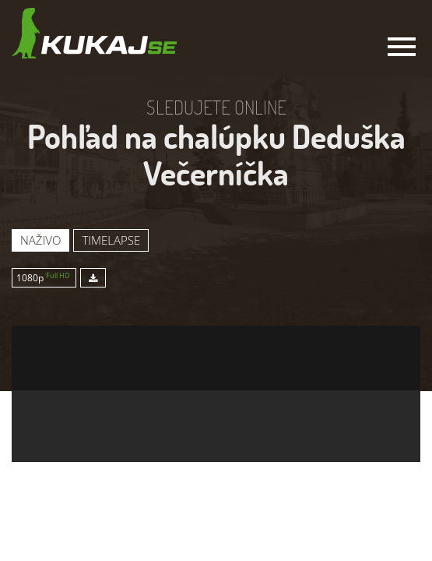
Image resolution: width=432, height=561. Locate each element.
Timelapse (111, 240)
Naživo (40, 240)
